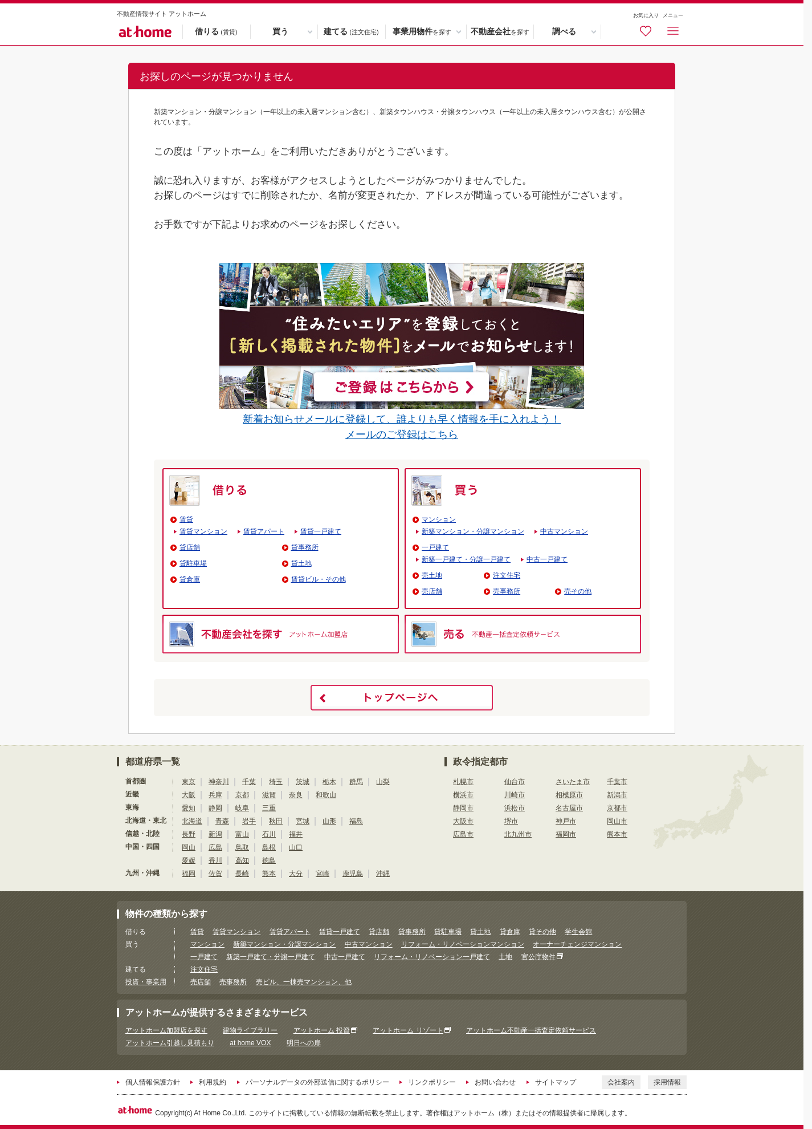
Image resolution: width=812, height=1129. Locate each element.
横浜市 (463, 795)
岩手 (249, 821)
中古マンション (564, 531)
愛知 (188, 808)
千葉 (249, 782)
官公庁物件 (538, 957)
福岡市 (566, 834)
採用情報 (667, 1082)
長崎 (242, 874)
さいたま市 (573, 782)
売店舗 (432, 591)
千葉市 (617, 782)
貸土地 (301, 563)
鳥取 (242, 847)
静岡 (215, 808)
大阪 (188, 795)
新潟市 (617, 795)
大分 (296, 874)
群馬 (356, 782)
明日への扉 (304, 1043)
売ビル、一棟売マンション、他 (304, 982)
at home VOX (250, 1043)
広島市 (463, 834)
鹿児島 (352, 874)
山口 (296, 847)
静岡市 (463, 808)
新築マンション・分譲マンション (473, 531)
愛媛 (188, 860)
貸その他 (542, 932)
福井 (296, 834)
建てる (351, 32)
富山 (242, 834)
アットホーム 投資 (321, 1030)
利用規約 (212, 1082)
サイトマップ (555, 1082)
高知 (242, 860)
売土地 (432, 575)
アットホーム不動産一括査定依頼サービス (531, 1030)
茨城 (302, 782)
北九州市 (518, 834)
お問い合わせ (495, 1082)
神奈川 (219, 782)
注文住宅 (506, 575)
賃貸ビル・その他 (318, 579)
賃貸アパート (263, 531)
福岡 (188, 874)
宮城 (302, 821)
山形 (329, 821)
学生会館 (578, 932)
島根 (269, 847)
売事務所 (506, 591)
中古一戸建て (547, 559)
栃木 (329, 782)
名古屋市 (569, 808)
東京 (188, 782)
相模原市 (569, 795)
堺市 (511, 821)
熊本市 (617, 834)
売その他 (577, 591)
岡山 (188, 847)
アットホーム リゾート (408, 1030)
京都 (242, 795)
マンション (439, 519)
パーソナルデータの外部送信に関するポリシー (317, 1082)
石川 (269, 834)
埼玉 (276, 782)
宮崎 (322, 874)
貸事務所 (305, 547)
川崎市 (514, 795)
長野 (188, 834)
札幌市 (463, 782)
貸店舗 (189, 547)
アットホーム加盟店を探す (166, 1030)
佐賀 (215, 874)
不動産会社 (500, 32)
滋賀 (269, 795)
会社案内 (621, 1082)
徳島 (269, 860)
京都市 (617, 808)
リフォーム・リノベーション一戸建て (432, 957)
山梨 (383, 782)
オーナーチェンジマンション (577, 944)
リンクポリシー (432, 1082)
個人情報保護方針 (152, 1082)
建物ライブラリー (250, 1030)
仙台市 (514, 782)
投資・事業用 (145, 982)
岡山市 (617, 821)
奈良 (296, 795)
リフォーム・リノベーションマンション (462, 944)
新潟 (215, 834)
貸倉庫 (189, 579)
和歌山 (326, 795)
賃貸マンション (203, 531)
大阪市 (463, 821)
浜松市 (514, 808)
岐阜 (242, 808)
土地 (505, 957)
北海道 (192, 821)
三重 (269, 808)
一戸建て (435, 547)
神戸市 (566, 821)
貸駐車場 (193, 563)
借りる (216, 32)
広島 (215, 847)
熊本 (269, 874)
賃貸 (186, 519)
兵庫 (215, 795)
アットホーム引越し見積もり (169, 1043)
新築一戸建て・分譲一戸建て (466, 559)
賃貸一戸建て (320, 531)
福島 (356, 821)
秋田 (276, 821)
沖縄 (383, 874)
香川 (215, 860)
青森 (222, 821)
